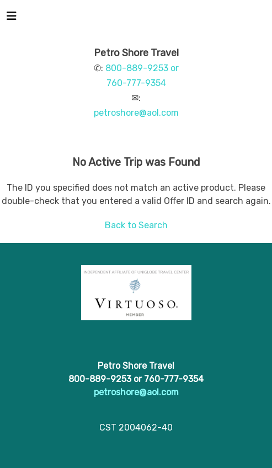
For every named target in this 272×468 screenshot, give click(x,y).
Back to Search (136, 225)
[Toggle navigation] (11, 19)
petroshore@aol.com (136, 112)
